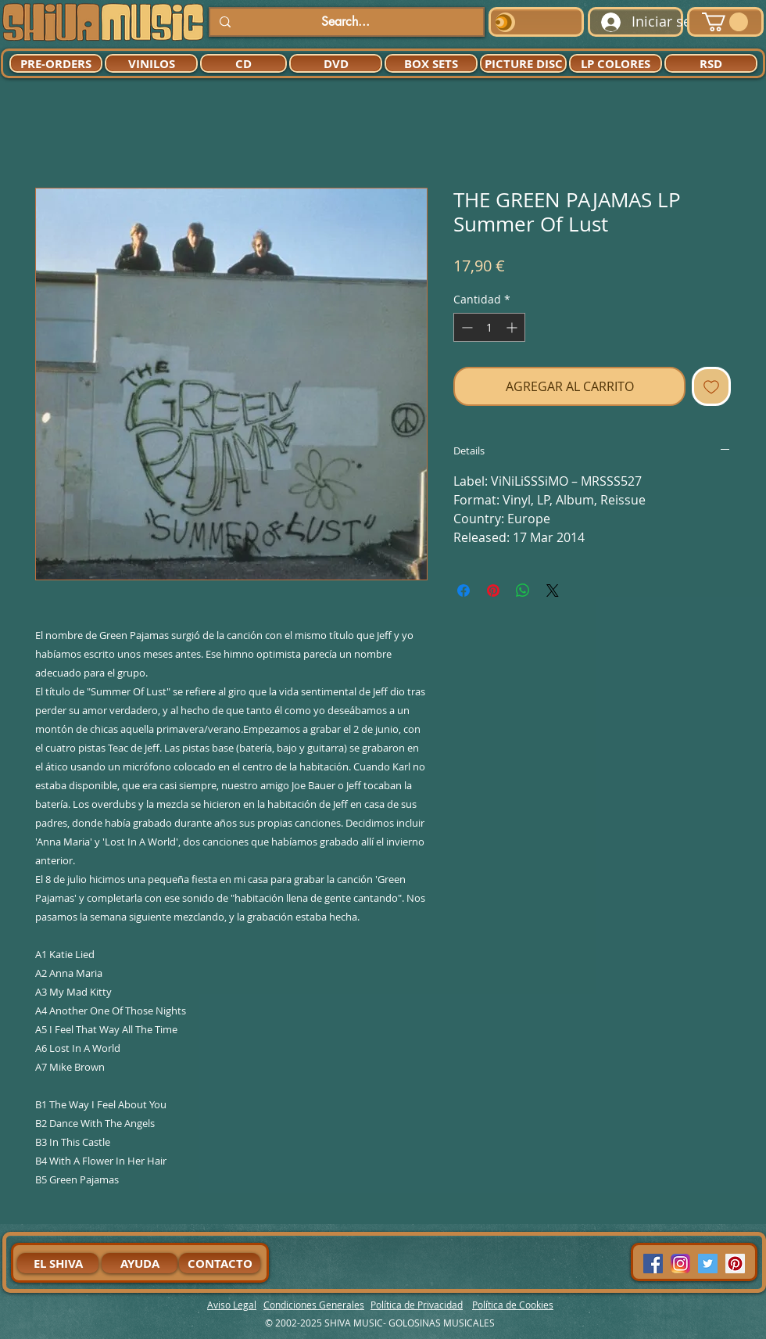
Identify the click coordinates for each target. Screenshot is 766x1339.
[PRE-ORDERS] (55, 63)
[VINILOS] (151, 63)
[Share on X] (552, 590)
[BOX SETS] (431, 63)
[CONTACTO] (219, 1263)
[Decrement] (465, 327)
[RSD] (710, 63)
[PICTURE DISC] (523, 63)
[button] (725, 22)
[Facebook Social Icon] (653, 1263)
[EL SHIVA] (57, 1263)
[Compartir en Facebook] (463, 590)
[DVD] (335, 63)
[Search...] (345, 22)
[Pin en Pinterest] (493, 590)
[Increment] (513, 327)
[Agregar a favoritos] (711, 386)
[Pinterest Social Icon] (735, 1263)
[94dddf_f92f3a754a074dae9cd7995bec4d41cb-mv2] (680, 1263)
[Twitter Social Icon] (708, 1263)
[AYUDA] (139, 1263)
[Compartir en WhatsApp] (523, 590)
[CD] (243, 63)
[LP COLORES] (615, 63)
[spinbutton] (489, 327)
